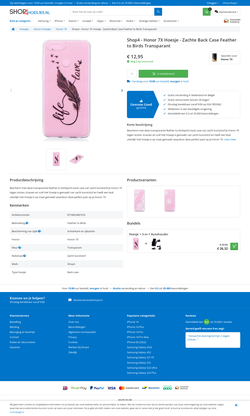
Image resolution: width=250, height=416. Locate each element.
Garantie (15, 347)
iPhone (58, 21)
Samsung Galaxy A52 (139, 352)
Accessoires (170, 21)
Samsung (43, 21)
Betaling (14, 327)
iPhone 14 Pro (135, 332)
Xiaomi (73, 21)
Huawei (86, 21)
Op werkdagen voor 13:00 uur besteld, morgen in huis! (41, 3)
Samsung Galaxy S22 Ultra (142, 367)
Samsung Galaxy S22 (139, 362)
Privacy (72, 337)
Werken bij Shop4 (78, 347)
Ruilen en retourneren (22, 342)
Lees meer (230, 139)
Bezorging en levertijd (22, 332)
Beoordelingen (76, 327)
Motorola (115, 21)
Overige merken (148, 21)
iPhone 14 (132, 322)
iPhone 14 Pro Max (138, 337)
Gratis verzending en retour (92, 3)
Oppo (100, 21)
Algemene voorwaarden (82, 332)
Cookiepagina (17, 412)
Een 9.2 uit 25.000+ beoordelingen (131, 3)
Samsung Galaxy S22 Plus (141, 372)
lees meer (204, 339)
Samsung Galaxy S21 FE (140, 357)
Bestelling (15, 322)
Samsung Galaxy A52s (139, 347)
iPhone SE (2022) (136, 342)
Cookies (73, 342)
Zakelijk (72, 352)
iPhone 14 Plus (135, 327)
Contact (14, 337)
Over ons (73, 322)
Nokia (129, 21)
